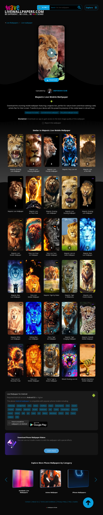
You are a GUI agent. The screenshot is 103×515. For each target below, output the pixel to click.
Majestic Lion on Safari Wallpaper (69, 254)
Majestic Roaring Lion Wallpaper (15, 170)
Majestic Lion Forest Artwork (87, 296)
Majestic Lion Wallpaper (15, 211)
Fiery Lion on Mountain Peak (15, 380)
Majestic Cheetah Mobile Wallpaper (87, 338)
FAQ (69, 502)
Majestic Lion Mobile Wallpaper (15, 254)
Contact (27, 502)
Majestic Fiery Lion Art (69, 169)
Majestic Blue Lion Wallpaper (87, 254)
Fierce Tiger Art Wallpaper (51, 338)
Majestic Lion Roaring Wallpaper (33, 170)
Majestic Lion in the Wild (87, 170)
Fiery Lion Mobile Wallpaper (33, 296)
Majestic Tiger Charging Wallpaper (69, 338)
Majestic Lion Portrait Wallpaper (51, 170)
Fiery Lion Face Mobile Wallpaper (51, 254)
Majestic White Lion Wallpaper (15, 338)
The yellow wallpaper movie (69, 113)
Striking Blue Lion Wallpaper (33, 338)
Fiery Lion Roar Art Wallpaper (33, 254)
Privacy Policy (62, 502)
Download (51, 80)
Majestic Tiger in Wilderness (69, 296)
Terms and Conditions (48, 502)
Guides (75, 502)
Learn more (51, 451)
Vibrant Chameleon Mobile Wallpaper (87, 380)
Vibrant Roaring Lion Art (69, 379)
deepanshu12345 (57, 91)
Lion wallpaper (26, 23)
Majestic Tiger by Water (51, 295)
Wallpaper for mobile (32, 113)
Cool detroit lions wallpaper (49, 113)
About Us (35, 502)
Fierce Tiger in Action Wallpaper (51, 380)
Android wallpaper (22, 401)
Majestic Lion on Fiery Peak (33, 212)
